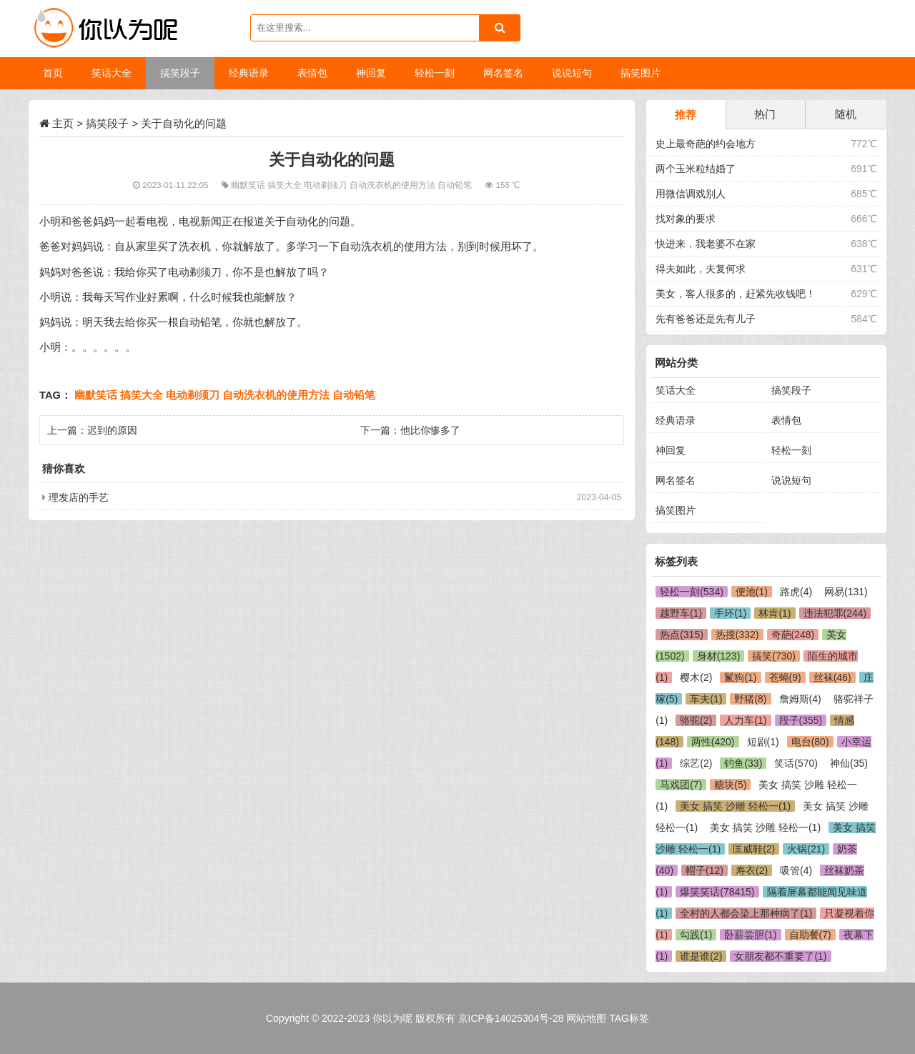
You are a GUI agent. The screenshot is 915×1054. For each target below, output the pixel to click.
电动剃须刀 (326, 184)
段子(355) (801, 720)
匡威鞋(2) (754, 849)
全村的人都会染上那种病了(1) (746, 913)
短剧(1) (763, 741)
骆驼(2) (696, 720)
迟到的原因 (112, 430)
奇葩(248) (793, 634)
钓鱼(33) (743, 763)
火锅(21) (806, 849)
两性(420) (713, 741)
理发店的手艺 (79, 497)
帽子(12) (704, 870)
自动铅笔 (455, 184)
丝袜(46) (832, 677)
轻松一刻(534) (691, 591)
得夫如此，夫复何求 (701, 268)
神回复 (671, 450)
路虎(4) (796, 591)
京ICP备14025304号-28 (511, 1018)
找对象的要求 (686, 218)
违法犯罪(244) (835, 613)
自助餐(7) (810, 934)
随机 (845, 114)
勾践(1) (696, 934)
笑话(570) (796, 763)
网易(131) (846, 591)
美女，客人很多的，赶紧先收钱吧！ (736, 293)
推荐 (685, 115)
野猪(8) (750, 699)
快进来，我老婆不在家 (706, 243)
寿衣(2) (752, 870)
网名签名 (676, 480)
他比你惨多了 (430, 430)
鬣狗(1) (740, 677)
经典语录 (676, 420)
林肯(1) (774, 613)
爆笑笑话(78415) (717, 892)
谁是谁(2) (701, 956)
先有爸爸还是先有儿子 (706, 318)
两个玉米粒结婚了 (696, 168)
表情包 (786, 420)
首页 (53, 73)
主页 (63, 123)
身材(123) (719, 656)
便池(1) (752, 591)
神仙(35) (849, 763)
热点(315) (681, 634)
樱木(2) (696, 677)
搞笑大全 (285, 184)
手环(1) (730, 613)
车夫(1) (706, 699)
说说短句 (791, 480)
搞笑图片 (676, 510)
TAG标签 (629, 1018)
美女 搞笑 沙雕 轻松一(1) (735, 806)
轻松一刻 (791, 450)
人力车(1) (745, 720)
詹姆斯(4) (800, 699)
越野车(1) (681, 613)
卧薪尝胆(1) (750, 934)
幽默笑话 (249, 184)
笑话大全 (676, 390)
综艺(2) (696, 763)
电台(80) (810, 741)
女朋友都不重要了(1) (780, 956)
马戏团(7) (681, 784)
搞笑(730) (774, 656)
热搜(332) (737, 634)
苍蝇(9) (785, 677)
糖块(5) (730, 784)
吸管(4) (796, 870)
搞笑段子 (107, 123)
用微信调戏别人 (691, 193)
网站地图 (586, 1018)
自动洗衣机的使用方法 (393, 184)
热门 (765, 114)
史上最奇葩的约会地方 (706, 143)
